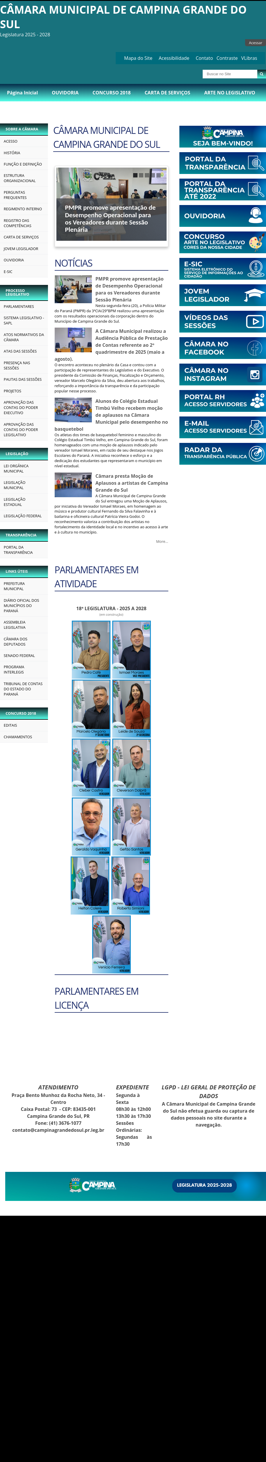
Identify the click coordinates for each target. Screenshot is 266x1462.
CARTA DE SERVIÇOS (167, 92)
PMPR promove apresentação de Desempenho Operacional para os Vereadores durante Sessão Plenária (110, 218)
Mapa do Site (138, 58)
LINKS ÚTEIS (17, 571)
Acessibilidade (174, 58)
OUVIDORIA (65, 92)
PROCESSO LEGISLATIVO (17, 292)
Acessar (255, 42)
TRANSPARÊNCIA (21, 535)
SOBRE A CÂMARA (22, 129)
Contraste (227, 58)
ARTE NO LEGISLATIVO (229, 92)
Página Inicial (22, 92)
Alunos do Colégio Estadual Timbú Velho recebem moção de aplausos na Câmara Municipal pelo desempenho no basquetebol (111, 415)
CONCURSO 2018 (111, 92)
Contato (204, 58)
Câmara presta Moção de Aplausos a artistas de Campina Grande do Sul (131, 483)
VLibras (249, 58)
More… (162, 541)
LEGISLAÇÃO (17, 453)
